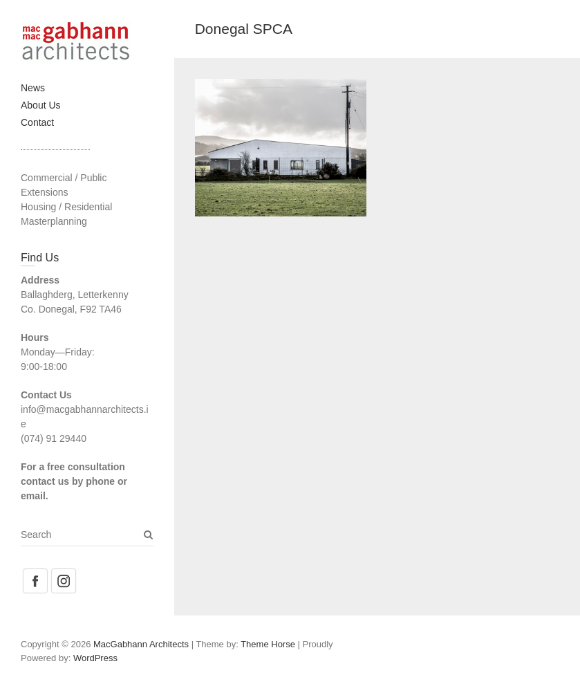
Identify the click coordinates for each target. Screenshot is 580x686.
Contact (37, 122)
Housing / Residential (66, 206)
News (33, 87)
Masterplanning (54, 221)
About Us (41, 105)
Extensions (44, 192)
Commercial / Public (63, 177)
